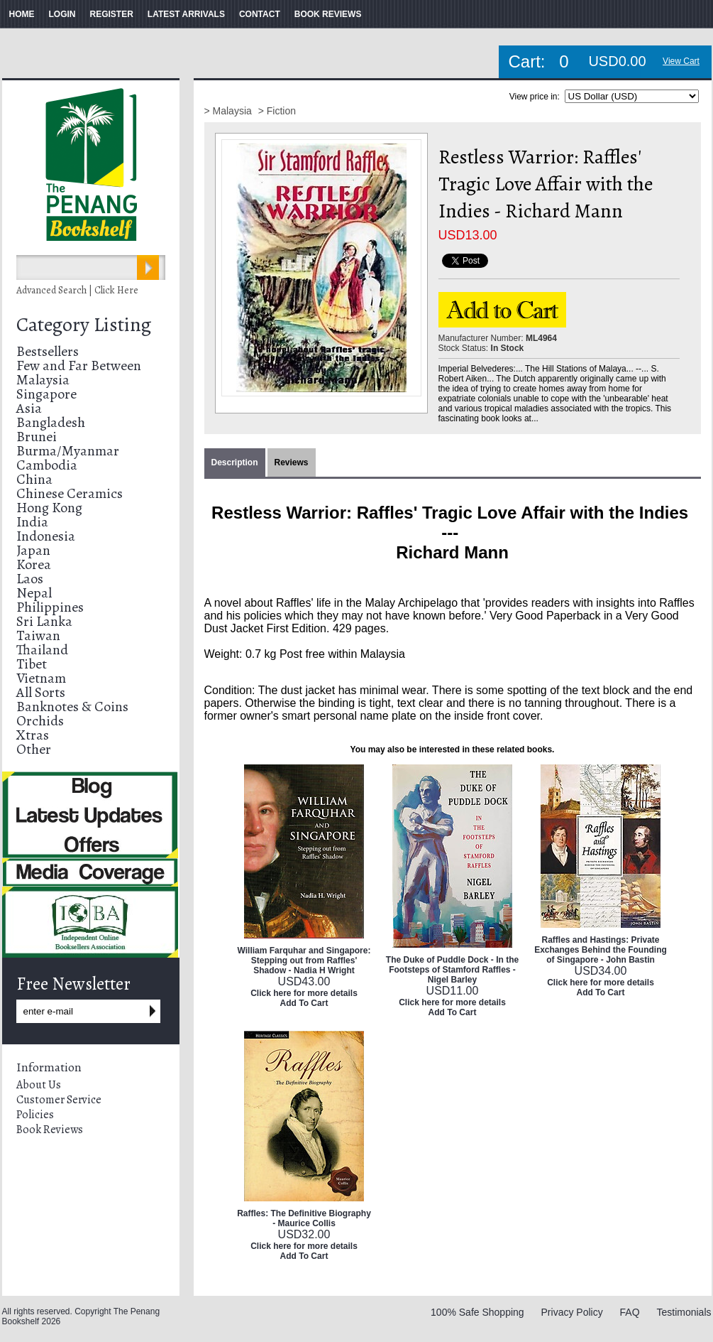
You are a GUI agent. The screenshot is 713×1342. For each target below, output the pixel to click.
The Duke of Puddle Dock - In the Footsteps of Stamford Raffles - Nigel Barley (452, 970)
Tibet (31, 663)
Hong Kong (49, 507)
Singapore (46, 394)
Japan (33, 550)
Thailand (42, 649)
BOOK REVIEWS (328, 14)
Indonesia (45, 536)
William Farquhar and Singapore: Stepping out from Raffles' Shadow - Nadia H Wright (304, 960)
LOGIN (62, 14)
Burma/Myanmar (67, 450)
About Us (38, 1085)
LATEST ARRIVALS (186, 14)
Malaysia (43, 379)
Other (33, 749)
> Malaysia (229, 111)
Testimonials (683, 1312)
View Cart (681, 61)
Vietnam (41, 678)
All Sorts (40, 692)
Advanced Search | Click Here (77, 290)
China (34, 479)
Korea (33, 564)
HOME (22, 14)
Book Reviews (49, 1129)
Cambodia (46, 465)
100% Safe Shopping (477, 1312)
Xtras (32, 735)
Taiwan (38, 635)
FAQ (630, 1312)
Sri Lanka (44, 621)
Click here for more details (304, 993)
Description (234, 462)
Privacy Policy (572, 1312)
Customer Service (58, 1100)
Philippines (50, 607)
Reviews (292, 462)
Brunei (36, 436)
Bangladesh (50, 422)
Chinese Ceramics (69, 493)
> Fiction (277, 111)
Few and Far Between (78, 365)
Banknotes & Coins (72, 706)
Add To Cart (304, 1003)
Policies (35, 1114)
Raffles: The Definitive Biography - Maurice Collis (304, 1218)
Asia (29, 408)
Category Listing (83, 324)
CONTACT (259, 14)
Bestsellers (47, 351)
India (32, 521)
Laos (29, 578)
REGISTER (111, 14)
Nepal (34, 592)
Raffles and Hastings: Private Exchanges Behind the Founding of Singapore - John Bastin (600, 950)
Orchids (40, 720)
